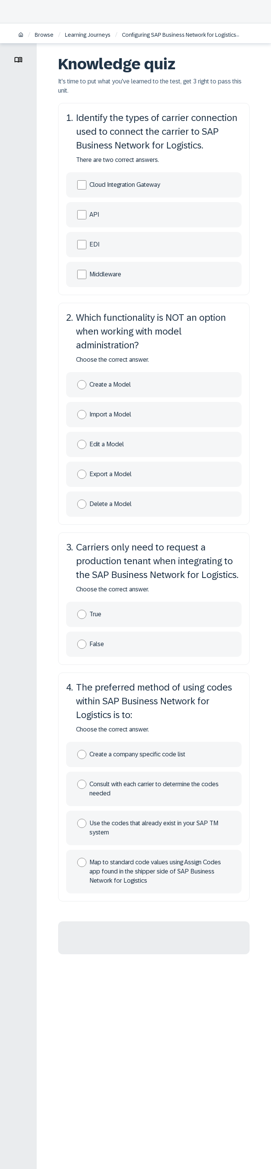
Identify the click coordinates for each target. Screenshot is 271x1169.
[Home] (20, 35)
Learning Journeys (87, 35)
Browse (44, 35)
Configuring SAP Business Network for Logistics (179, 35)
